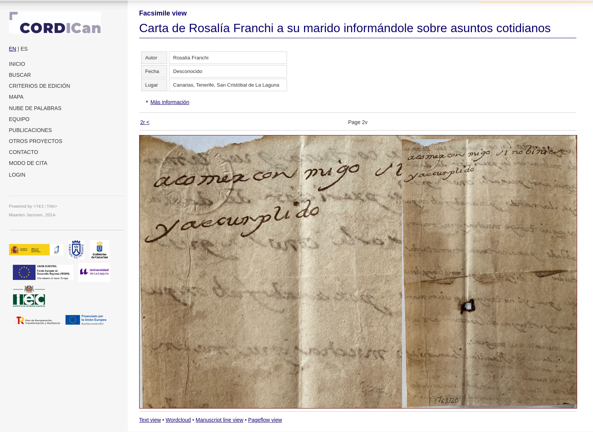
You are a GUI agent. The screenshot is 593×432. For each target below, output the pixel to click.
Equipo (19, 119)
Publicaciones (30, 130)
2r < (145, 122)
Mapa (16, 97)
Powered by (33, 206)
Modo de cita (28, 163)
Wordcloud (178, 420)
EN (12, 49)
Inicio (17, 64)
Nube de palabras (35, 108)
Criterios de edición (39, 86)
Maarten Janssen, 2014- (33, 214)
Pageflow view (265, 420)
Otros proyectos (35, 141)
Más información (170, 102)
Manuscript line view (219, 420)
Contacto (23, 152)
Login (17, 175)
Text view (150, 420)
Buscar (20, 75)
